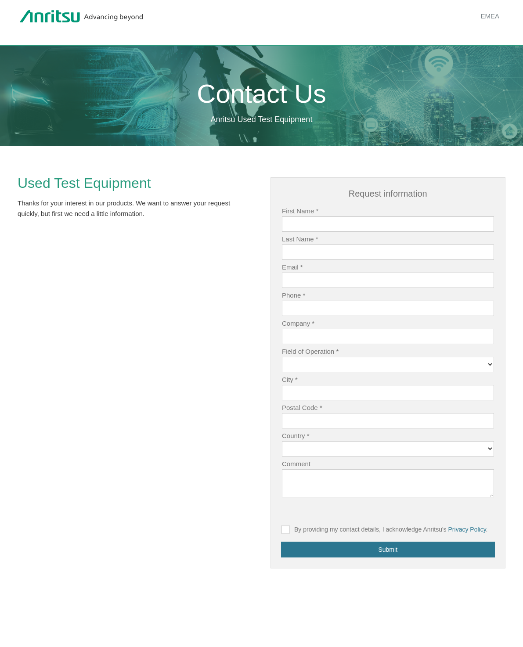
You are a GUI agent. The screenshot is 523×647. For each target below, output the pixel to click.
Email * (292, 267)
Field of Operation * (310, 351)
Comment (296, 463)
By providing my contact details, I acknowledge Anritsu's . (391, 529)
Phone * (293, 295)
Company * (298, 323)
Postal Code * (302, 407)
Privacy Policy (467, 529)
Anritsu (81, 16)
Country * (296, 435)
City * (290, 379)
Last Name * (300, 239)
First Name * (300, 211)
